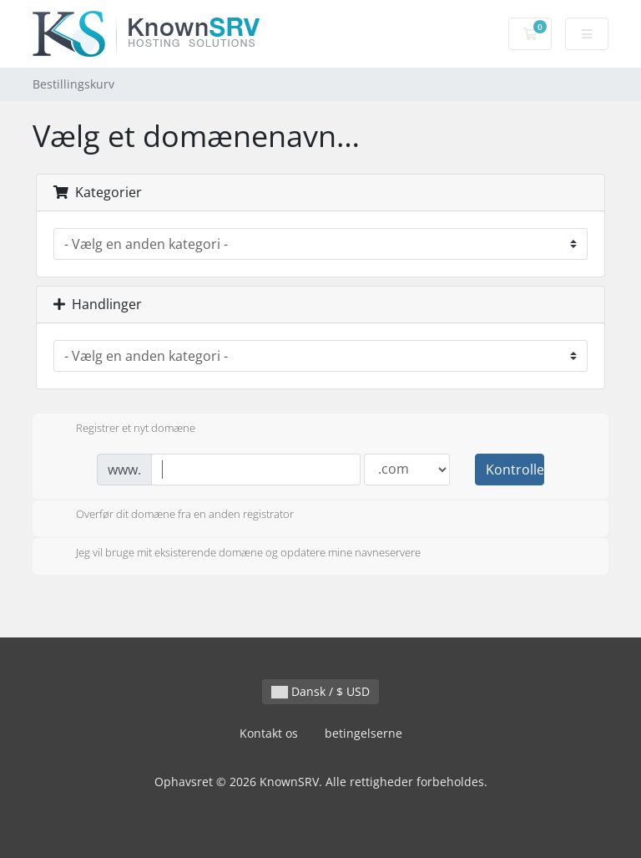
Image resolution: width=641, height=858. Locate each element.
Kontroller (515, 469)
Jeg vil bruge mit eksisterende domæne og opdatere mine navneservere (235, 554)
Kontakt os (269, 733)
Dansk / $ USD (320, 691)
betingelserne (363, 733)
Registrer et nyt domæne (122, 429)
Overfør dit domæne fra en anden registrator (171, 515)
